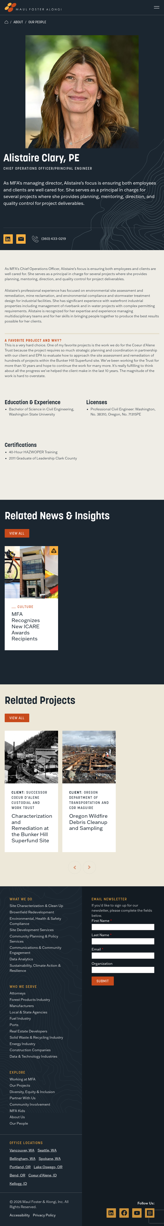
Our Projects (20, 1085)
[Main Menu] (155, 7)
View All (17, 533)
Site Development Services (32, 930)
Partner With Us (22, 1098)
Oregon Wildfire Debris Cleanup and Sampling (88, 821)
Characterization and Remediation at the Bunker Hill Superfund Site (32, 828)
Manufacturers (22, 1006)
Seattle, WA (47, 1150)
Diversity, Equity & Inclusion (32, 1092)
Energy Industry (22, 1044)
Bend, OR (17, 1175)
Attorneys (17, 993)
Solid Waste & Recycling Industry (36, 1037)
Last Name (100, 935)
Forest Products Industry (30, 999)
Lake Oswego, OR (48, 1167)
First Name (100, 920)
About (18, 22)
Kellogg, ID (18, 1183)
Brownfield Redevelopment (32, 912)
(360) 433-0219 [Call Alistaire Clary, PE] (49, 238)
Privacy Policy (44, 1215)
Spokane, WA (50, 1158)
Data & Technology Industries (33, 1056)
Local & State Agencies (28, 1012)
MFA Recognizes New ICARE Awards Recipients (26, 626)
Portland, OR (20, 1167)
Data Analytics (21, 959)
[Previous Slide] (74, 867)
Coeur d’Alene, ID (42, 1175)
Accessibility (20, 1215)
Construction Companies (30, 1050)
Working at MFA (22, 1079)
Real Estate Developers (28, 1031)
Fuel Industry (20, 1018)
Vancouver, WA (22, 1150)
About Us (17, 1117)
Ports (14, 1025)
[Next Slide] (89, 867)
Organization (102, 963)
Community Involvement (30, 1104)
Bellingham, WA (22, 1158)
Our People (37, 22)
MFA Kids (17, 1111)
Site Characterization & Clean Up (36, 906)
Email (96, 949)
